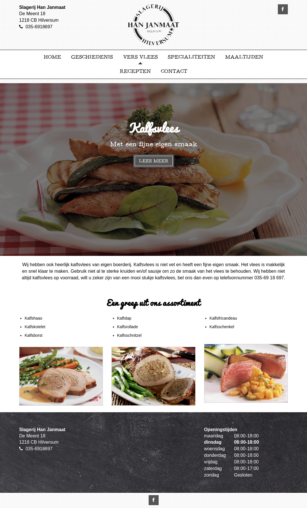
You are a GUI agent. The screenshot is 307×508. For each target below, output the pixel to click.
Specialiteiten (191, 57)
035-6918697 (38, 26)
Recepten (135, 71)
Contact (174, 71)
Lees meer (153, 161)
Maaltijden (244, 57)
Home (52, 57)
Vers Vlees (140, 57)
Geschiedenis (92, 57)
